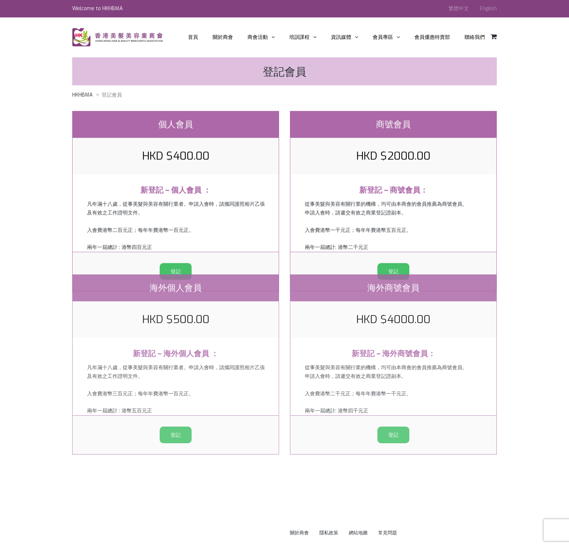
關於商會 (299, 533)
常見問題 (387, 533)
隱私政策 (328, 533)
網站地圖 (358, 533)
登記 (176, 380)
